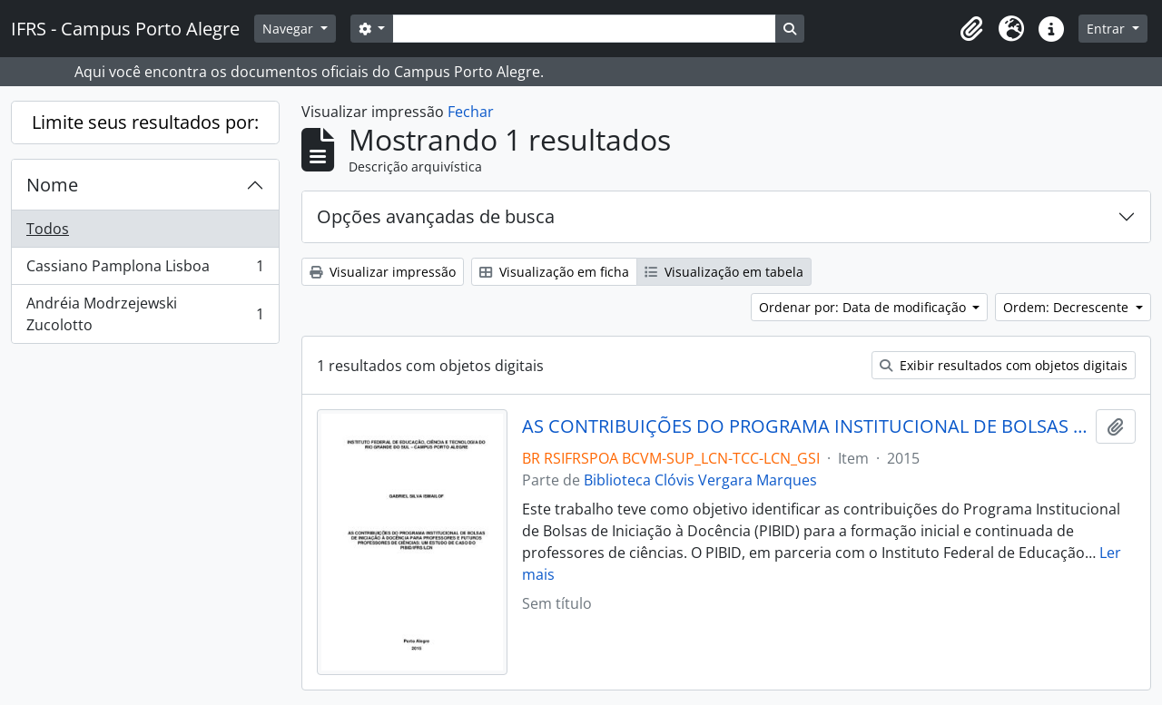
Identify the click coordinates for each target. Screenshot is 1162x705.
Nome (52, 184)
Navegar (289, 28)
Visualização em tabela (724, 271)
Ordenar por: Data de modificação (864, 307)
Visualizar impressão (383, 271)
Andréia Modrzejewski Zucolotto (144, 314)
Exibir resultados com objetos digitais (1004, 365)
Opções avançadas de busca (436, 216)
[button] (971, 29)
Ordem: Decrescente (1067, 307)
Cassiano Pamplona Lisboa (144, 270)
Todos (47, 229)
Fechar (471, 112)
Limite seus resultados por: (145, 122)
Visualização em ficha (554, 271)
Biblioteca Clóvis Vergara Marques (700, 480)
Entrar (1107, 28)
